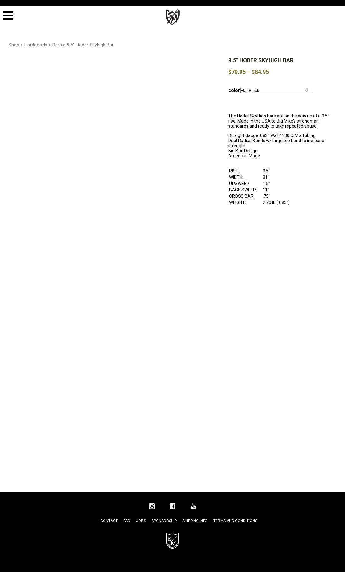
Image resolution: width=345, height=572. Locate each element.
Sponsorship (164, 521)
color (234, 90)
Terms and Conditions (235, 521)
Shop (14, 45)
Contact (109, 521)
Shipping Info (195, 521)
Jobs (141, 521)
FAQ (126, 521)
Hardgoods (35, 45)
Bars (57, 45)
